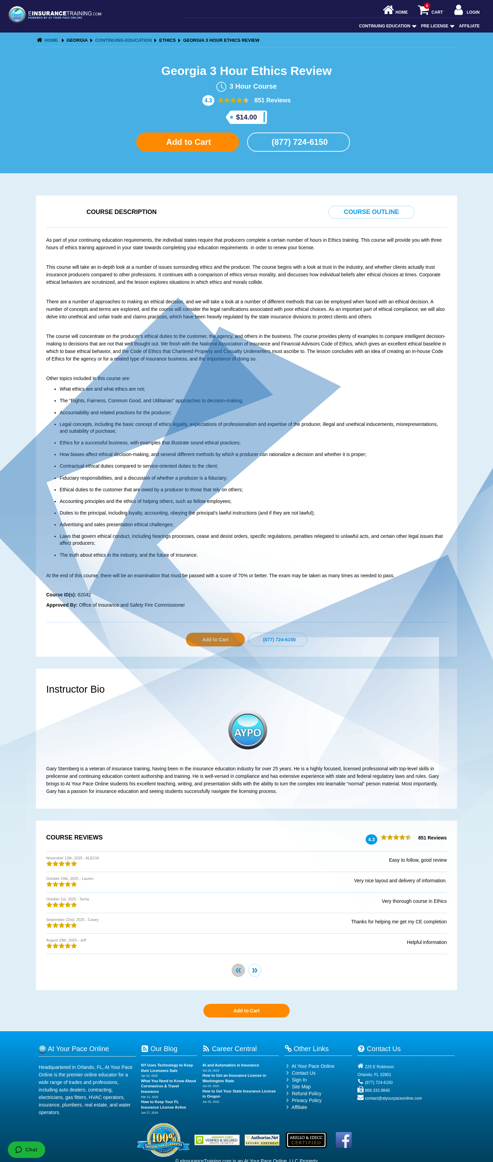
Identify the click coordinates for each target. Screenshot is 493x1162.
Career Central (229, 1048)
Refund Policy (306, 1093)
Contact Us (300, 1073)
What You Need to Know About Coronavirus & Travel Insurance (168, 1086)
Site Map (298, 1086)
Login (466, 10)
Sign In (296, 1080)
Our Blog (159, 1048)
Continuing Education (387, 26)
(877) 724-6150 (298, 142)
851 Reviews (272, 100)
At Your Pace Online (309, 1066)
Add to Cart (187, 142)
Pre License (437, 26)
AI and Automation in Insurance (230, 1065)
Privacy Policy (306, 1100)
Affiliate (469, 26)
